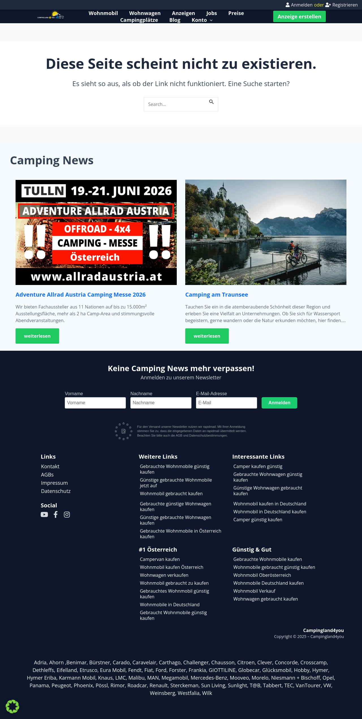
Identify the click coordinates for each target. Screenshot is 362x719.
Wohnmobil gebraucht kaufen (171, 493)
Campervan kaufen (160, 559)
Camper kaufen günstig (257, 466)
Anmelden (279, 402)
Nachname (141, 393)
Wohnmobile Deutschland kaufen (268, 583)
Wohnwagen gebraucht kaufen (265, 599)
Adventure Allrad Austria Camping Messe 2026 (81, 294)
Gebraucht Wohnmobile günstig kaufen (173, 615)
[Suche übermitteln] (211, 100)
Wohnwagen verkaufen (164, 575)
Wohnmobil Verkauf (254, 591)
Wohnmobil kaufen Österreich (171, 567)
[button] (12, 706)
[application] (210, 19)
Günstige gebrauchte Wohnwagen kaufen (175, 520)
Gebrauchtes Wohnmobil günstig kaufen (174, 594)
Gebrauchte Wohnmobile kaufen (267, 559)
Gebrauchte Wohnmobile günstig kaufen (175, 469)
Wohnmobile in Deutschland (170, 604)
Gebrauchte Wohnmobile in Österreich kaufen (180, 534)
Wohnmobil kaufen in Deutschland (269, 504)
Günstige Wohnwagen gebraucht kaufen (267, 491)
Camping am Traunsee (216, 294)
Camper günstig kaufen (257, 519)
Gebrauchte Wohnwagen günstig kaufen (267, 477)
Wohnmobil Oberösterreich (262, 575)
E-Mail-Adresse (211, 393)
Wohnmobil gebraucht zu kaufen (174, 583)
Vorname (74, 393)
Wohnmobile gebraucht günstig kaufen (274, 567)
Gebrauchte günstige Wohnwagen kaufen (175, 506)
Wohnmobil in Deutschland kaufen (269, 512)
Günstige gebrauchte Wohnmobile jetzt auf (176, 483)
